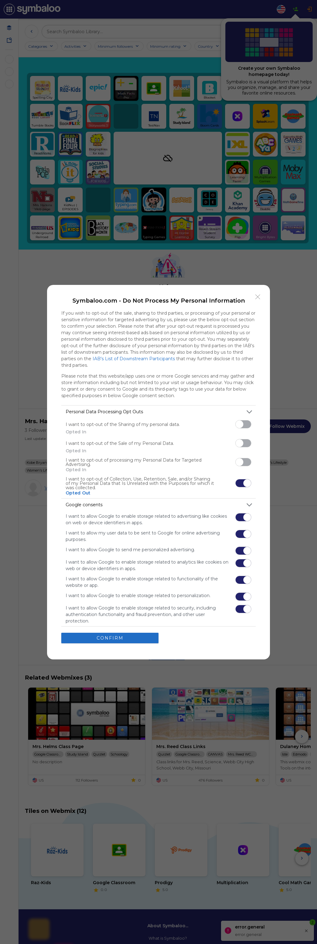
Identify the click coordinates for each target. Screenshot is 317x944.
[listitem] (158, 411)
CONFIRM (110, 637)
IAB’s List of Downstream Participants (134, 358)
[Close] (258, 297)
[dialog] (158, 472)
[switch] (243, 424)
